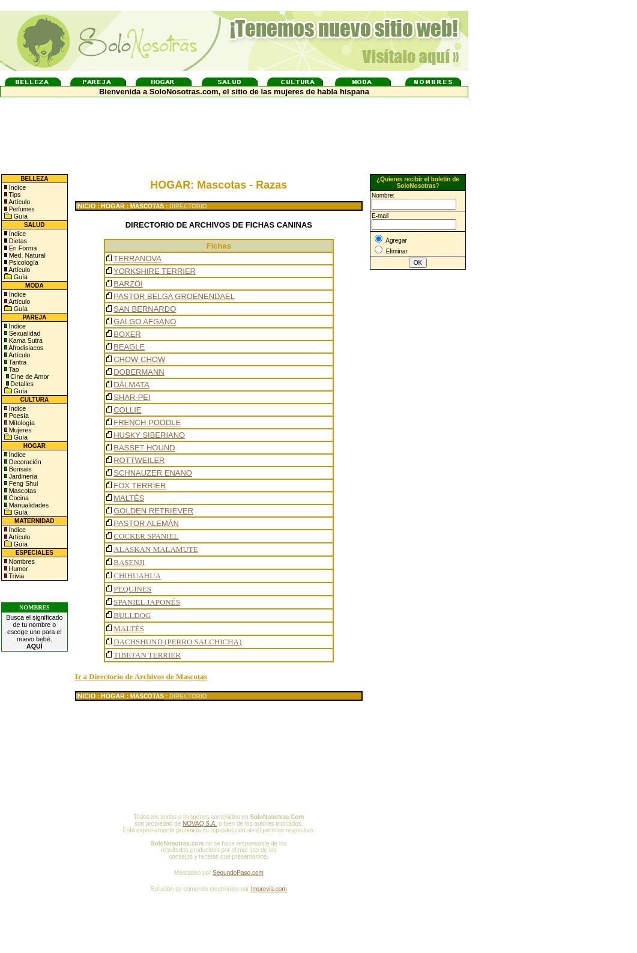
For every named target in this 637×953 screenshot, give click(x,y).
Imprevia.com (269, 889)
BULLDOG (132, 615)
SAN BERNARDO (144, 308)
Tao (13, 369)
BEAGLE (129, 346)
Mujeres (19, 430)
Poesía (18, 415)
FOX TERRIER (139, 485)
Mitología (21, 422)
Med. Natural (26, 255)
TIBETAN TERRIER (147, 654)
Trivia (15, 575)
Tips (14, 194)
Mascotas (22, 490)
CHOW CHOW (139, 359)
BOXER (127, 334)
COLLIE (127, 409)
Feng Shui (22, 483)
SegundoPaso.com (238, 873)
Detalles (22, 383)
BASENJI (129, 562)
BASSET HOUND (144, 447)
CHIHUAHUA (137, 575)
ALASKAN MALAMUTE (155, 549)
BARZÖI (127, 283)
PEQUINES (132, 588)
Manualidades (28, 505)
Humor (18, 568)
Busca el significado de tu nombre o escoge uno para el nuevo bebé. (34, 632)
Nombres (22, 561)
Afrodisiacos (25, 347)
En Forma (22, 248)
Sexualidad (24, 333)
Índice (16, 187)
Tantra (16, 362)
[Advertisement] (418, 470)
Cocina (18, 497)
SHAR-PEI (131, 397)
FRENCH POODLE (147, 422)
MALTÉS (128, 498)
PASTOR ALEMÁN (146, 523)
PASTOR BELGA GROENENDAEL (174, 296)
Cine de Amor (29, 376)
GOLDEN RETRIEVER (153, 510)
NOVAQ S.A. (200, 823)
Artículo (19, 201)
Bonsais (19, 469)
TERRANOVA (137, 258)
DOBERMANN (139, 372)
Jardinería (22, 476)
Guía (20, 216)
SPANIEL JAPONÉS (146, 602)
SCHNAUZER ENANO (152, 472)
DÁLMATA (131, 384)
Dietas (17, 240)
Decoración (24, 461)
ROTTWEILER (139, 460)
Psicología (22, 262)
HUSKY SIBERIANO (149, 435)
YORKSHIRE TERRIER (154, 271)
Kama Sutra (25, 340)
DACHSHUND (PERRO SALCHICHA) (177, 641)
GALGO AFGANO (144, 321)
